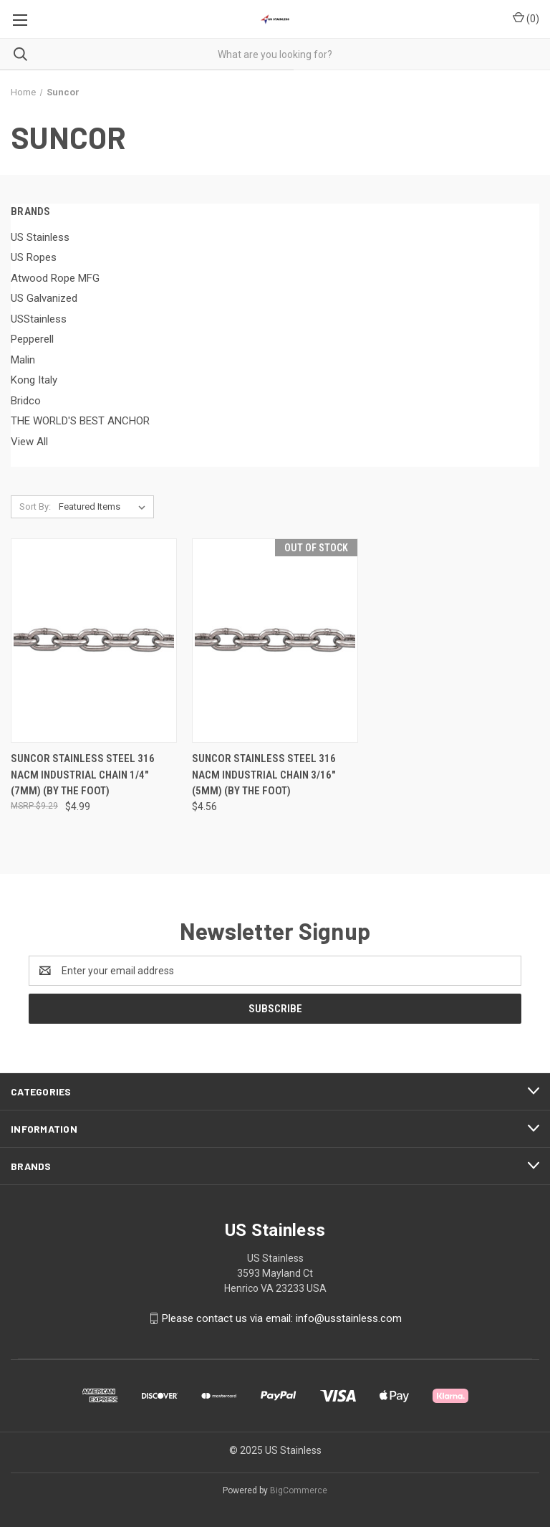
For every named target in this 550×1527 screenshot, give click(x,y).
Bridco (26, 400)
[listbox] (105, 507)
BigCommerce (298, 1490)
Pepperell (32, 339)
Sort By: (35, 506)
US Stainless (40, 237)
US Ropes (34, 257)
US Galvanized (44, 298)
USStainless (39, 319)
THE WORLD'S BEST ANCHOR (80, 420)
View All (29, 441)
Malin (23, 359)
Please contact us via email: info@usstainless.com (282, 1318)
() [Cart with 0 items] (526, 17)
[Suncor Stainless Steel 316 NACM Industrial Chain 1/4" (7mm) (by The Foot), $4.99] (94, 640)
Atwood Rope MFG (55, 278)
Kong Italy (34, 380)
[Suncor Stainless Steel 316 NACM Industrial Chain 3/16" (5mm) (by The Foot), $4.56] (275, 640)
